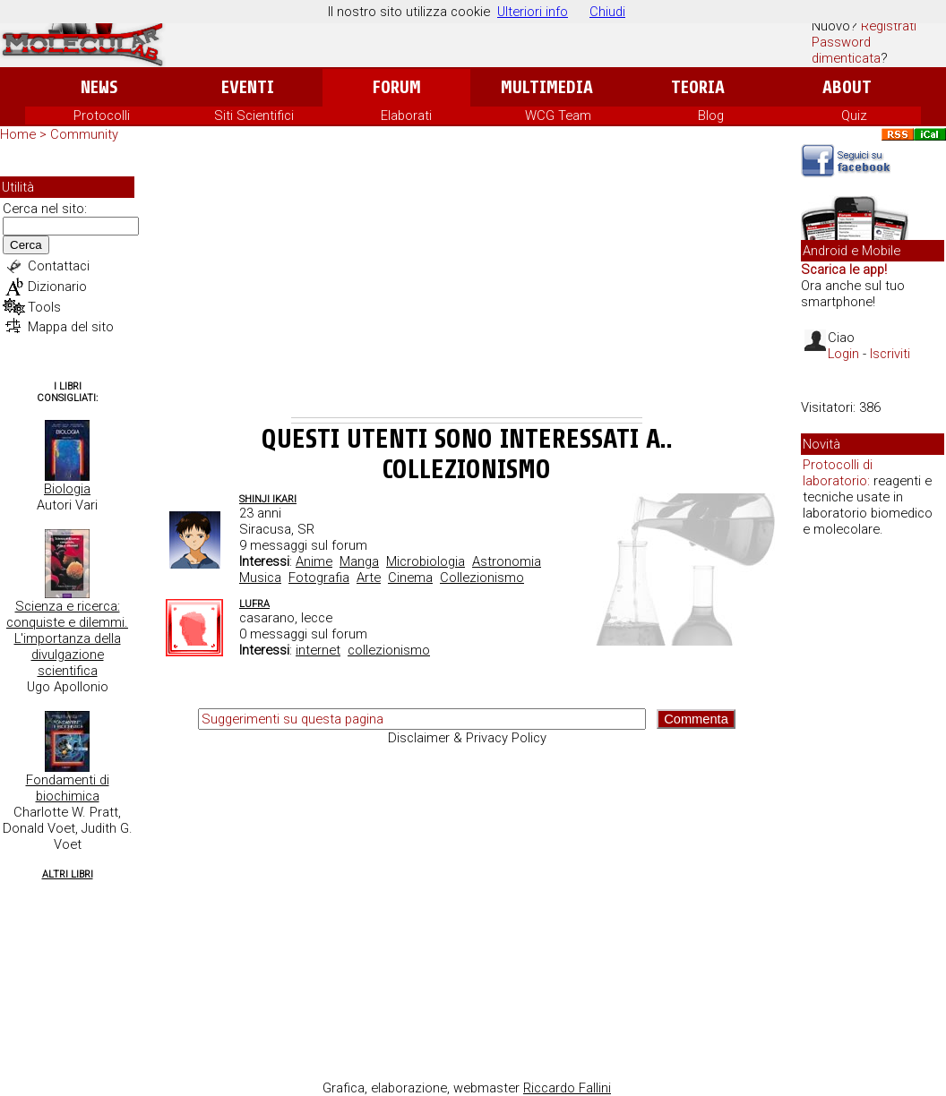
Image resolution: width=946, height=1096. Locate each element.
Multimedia (547, 87)
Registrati (888, 26)
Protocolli (101, 115)
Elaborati (406, 115)
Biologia (67, 489)
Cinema (410, 577)
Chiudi (607, 12)
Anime (314, 561)
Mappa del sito (71, 327)
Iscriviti (890, 354)
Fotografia (318, 577)
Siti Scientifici (254, 115)
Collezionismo (482, 577)
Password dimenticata (846, 50)
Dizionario (57, 286)
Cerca (26, 245)
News (99, 87)
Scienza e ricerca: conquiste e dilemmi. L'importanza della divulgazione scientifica (67, 638)
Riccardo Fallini (567, 1088)
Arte (369, 577)
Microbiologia (425, 561)
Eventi (247, 87)
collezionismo (389, 650)
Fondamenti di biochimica (67, 788)
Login (843, 354)
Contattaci (59, 266)
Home (18, 134)
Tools (44, 307)
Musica (260, 577)
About (847, 87)
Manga (359, 561)
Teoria (698, 87)
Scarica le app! (844, 269)
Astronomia (506, 561)
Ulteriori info (532, 12)
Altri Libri (67, 874)
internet (318, 650)
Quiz (854, 115)
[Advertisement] (466, 283)
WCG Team (558, 115)
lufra (254, 604)
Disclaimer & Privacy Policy (467, 738)
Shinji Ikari (268, 499)
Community (84, 134)
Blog (711, 115)
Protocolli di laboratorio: (838, 473)
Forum (396, 87)
